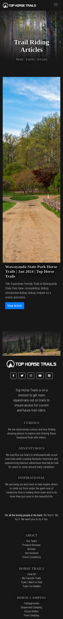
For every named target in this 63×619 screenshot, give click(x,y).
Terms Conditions (31, 557)
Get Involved (31, 553)
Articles (31, 549)
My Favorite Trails (31, 578)
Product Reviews (32, 545)
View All (31, 574)
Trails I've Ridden (32, 586)
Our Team (31, 541)
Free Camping (31, 615)
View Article (14, 305)
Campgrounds (31, 603)
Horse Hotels (31, 611)
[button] (13, 376)
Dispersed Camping (31, 607)
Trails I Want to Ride (31, 582)
